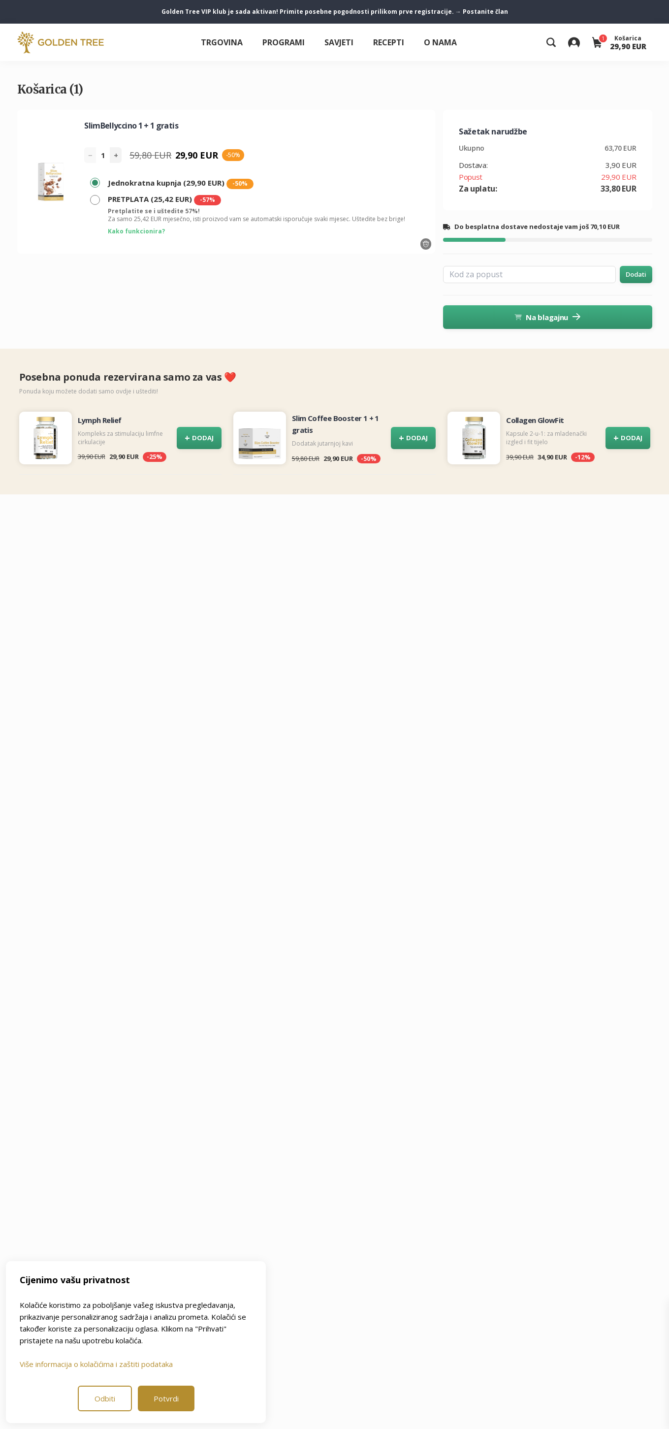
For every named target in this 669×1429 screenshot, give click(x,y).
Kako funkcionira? (136, 231)
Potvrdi (166, 1398)
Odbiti (105, 1398)
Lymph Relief (100, 420)
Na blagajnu (547, 317)
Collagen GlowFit (535, 420)
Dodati (636, 274)
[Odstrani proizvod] (425, 244)
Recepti (388, 42)
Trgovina (222, 42)
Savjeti (338, 42)
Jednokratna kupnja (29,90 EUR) (181, 183)
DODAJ (199, 438)
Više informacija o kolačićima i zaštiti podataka (96, 1364)
